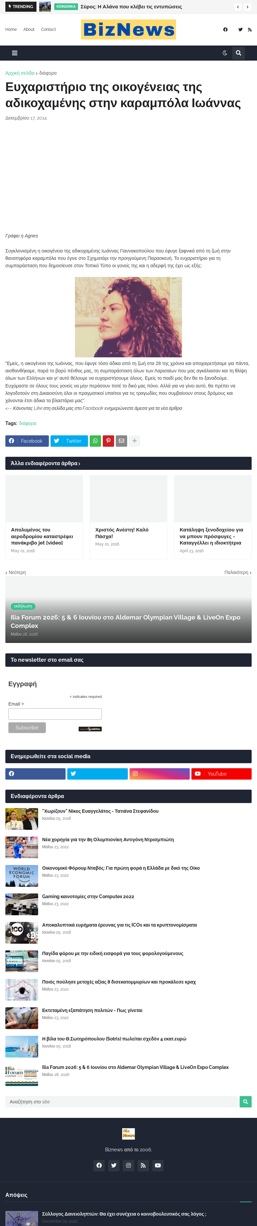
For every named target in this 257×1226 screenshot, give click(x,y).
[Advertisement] (128, 177)
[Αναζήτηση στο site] (121, 1101)
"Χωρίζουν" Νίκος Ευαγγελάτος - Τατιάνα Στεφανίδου (100, 811)
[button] (238, 7)
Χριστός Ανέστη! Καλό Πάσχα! (122, 533)
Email (16, 704)
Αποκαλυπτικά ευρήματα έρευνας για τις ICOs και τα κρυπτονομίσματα (119, 925)
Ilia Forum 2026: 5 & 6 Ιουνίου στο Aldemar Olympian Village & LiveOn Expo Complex (135, 1067)
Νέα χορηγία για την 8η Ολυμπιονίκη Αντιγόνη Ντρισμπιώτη (108, 839)
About (28, 29)
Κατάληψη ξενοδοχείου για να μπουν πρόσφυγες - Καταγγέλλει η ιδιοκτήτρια (211, 536)
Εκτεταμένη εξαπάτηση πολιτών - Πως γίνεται (92, 1010)
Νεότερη (17, 572)
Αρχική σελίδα (19, 73)
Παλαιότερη (236, 572)
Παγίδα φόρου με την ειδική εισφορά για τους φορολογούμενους (112, 953)
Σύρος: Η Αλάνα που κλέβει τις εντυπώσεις (131, 7)
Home (11, 29)
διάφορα (48, 73)
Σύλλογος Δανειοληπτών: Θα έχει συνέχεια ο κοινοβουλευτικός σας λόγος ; (124, 1214)
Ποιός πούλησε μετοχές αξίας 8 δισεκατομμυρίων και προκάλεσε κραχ (119, 982)
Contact (48, 29)
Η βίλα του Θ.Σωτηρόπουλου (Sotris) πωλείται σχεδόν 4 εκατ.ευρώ (114, 1038)
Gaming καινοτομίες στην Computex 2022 (88, 896)
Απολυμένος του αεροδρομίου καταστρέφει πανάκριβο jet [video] (42, 536)
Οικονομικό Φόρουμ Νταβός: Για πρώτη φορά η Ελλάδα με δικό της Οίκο (121, 868)
